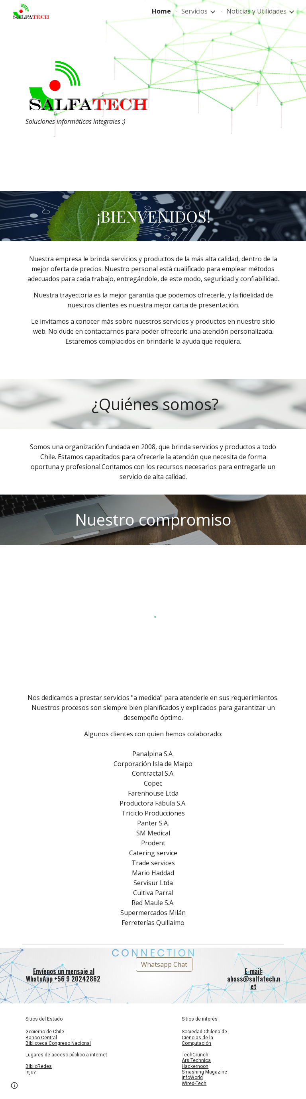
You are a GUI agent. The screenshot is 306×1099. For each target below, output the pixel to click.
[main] (85, 121)
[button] (14, 1085)
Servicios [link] (194, 11)
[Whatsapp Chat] (164, 964)
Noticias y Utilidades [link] (256, 11)
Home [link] (161, 11)
